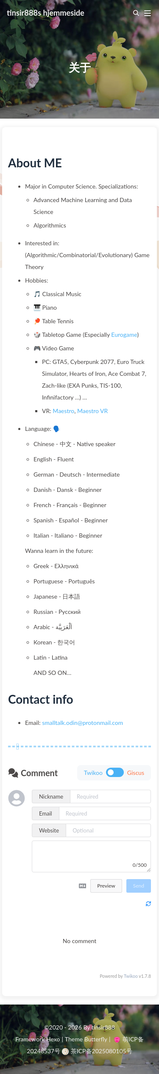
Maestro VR (92, 410)
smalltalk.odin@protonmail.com (82, 722)
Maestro (63, 410)
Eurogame (124, 334)
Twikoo (131, 976)
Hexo (53, 1039)
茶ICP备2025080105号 (97, 1051)
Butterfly (95, 1039)
